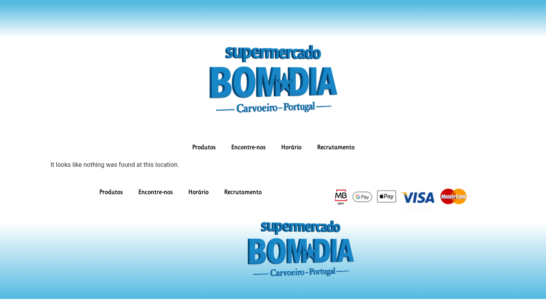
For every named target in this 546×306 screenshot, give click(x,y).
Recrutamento (335, 147)
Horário (291, 147)
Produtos (203, 147)
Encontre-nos (248, 147)
